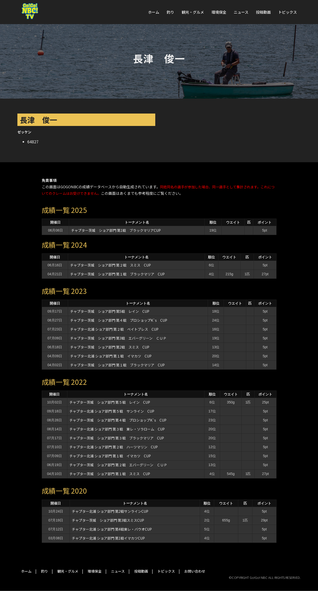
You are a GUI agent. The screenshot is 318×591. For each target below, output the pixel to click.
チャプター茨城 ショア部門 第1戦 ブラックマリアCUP (116, 230)
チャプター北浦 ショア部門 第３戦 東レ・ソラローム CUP (117, 429)
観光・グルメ (193, 12)
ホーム (153, 12)
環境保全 (218, 12)
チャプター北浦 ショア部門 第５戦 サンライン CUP (111, 411)
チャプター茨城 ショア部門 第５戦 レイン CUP (109, 402)
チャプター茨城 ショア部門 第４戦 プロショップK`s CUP (118, 320)
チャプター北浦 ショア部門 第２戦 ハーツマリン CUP (113, 446)
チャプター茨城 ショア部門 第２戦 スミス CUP (110, 265)
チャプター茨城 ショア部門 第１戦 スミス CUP (109, 473)
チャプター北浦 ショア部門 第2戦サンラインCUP (110, 511)
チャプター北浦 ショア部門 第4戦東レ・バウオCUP (113, 529)
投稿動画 (263, 12)
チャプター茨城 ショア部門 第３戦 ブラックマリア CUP (116, 437)
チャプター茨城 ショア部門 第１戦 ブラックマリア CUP (117, 274)
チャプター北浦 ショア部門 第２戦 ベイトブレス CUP (114, 329)
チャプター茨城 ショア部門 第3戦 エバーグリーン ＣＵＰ (118, 338)
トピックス (287, 12)
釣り (170, 12)
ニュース (241, 12)
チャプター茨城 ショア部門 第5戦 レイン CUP (109, 311)
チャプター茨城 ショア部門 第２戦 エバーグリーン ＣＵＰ (118, 464)
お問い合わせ (194, 571)
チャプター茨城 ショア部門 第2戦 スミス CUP (109, 347)
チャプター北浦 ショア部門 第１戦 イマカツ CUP (111, 356)
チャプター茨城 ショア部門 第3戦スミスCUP (108, 520)
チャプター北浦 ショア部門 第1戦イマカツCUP (108, 538)
